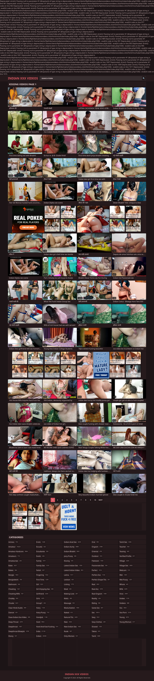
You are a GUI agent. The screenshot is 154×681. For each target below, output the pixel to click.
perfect (97, 570)
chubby (13, 598)
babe (12, 565)
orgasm (97, 546)
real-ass (97, 589)
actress (13, 542)
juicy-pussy (70, 556)
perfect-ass (99, 575)
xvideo (124, 598)
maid (68, 589)
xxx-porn (125, 612)
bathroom (14, 584)
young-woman (127, 622)
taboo (96, 631)
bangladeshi (15, 579)
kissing (69, 560)
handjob (42, 617)
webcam (124, 570)
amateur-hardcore (18, 551)
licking (69, 584)
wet (123, 575)
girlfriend (42, 593)
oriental (97, 551)
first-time (42, 579)
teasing (124, 551)
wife (123, 589)
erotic (41, 542)
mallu (68, 598)
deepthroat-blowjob (18, 631)
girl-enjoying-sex (45, 589)
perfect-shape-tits (101, 579)
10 (95, 500)
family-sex (43, 565)
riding (96, 603)
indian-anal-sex (72, 542)
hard (40, 622)
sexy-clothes (99, 622)
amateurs (14, 556)
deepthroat (15, 626)
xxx (123, 607)
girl (40, 584)
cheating (14, 589)
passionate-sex (100, 565)
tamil (96, 636)
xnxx (123, 593)
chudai (13, 603)
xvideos (124, 603)
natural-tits (71, 617)
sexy (96, 617)
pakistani (98, 560)
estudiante (42, 551)
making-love (71, 593)
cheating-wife (16, 593)
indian (41, 636)
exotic (40, 556)
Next (101, 500)
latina (69, 575)
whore (124, 584)
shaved (97, 626)
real (96, 584)
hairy (40, 607)
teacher (124, 546)
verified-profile (127, 556)
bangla (13, 575)
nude (68, 631)
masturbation (72, 607)
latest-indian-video (74, 570)
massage (69, 603)
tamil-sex (125, 542)
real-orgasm (99, 593)
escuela (41, 546)
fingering (42, 575)
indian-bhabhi (72, 551)
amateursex (15, 560)
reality (96, 598)
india (41, 631)
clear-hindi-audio (17, 607)
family (41, 560)
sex (96, 612)
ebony (12, 636)
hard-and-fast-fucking (47, 626)
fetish (40, 570)
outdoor (97, 556)
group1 (41, 603)
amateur (14, 546)
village (124, 560)
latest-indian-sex (73, 565)
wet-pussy (126, 579)
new (68, 622)
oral (95, 542)
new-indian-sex (72, 626)
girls (40, 598)
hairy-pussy (43, 612)
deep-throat (15, 622)
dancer (13, 612)
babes (12, 570)
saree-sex (98, 607)
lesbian (69, 579)
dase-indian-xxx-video (19, 617)
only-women (71, 636)
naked (68, 612)
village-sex (126, 565)
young (124, 617)
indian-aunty (71, 546)
